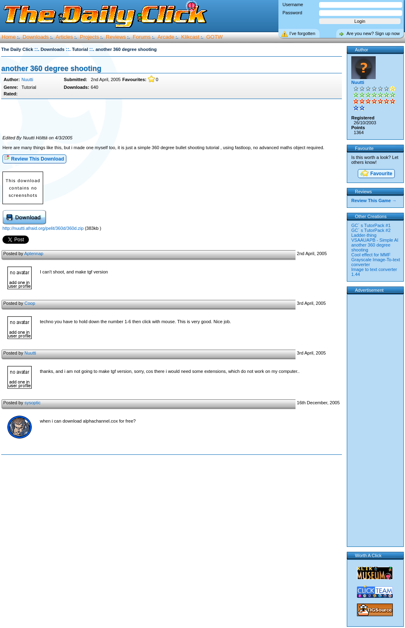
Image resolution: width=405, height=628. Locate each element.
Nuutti (27, 79)
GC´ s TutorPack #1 (371, 225)
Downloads (36, 37)
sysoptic (32, 402)
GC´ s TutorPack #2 (371, 230)
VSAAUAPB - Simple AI (374, 240)
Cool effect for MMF (370, 254)
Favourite (375, 174)
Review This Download (34, 158)
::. (36, 49)
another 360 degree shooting (51, 68)
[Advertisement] (171, 117)
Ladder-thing (364, 235)
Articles (64, 37)
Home (9, 37)
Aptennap (33, 253)
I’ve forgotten (302, 33)
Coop (29, 303)
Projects (89, 37)
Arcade (166, 37)
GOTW (214, 37)
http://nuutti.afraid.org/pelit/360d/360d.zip (42, 228)
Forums (142, 37)
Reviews (116, 37)
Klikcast (190, 37)
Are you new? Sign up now (373, 33)
